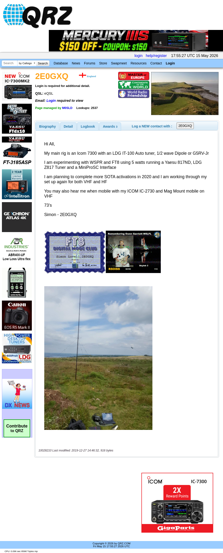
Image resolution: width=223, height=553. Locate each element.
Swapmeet (119, 63)
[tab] (48, 126)
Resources (139, 63)
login (138, 56)
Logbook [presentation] (88, 126)
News (76, 63)
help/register (156, 56)
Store (103, 63)
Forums (89, 63)
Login (170, 63)
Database (61, 63)
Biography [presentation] (47, 126)
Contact (156, 63)
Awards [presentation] (110, 126)
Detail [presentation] (68, 126)
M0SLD (67, 108)
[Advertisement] (89, 502)
